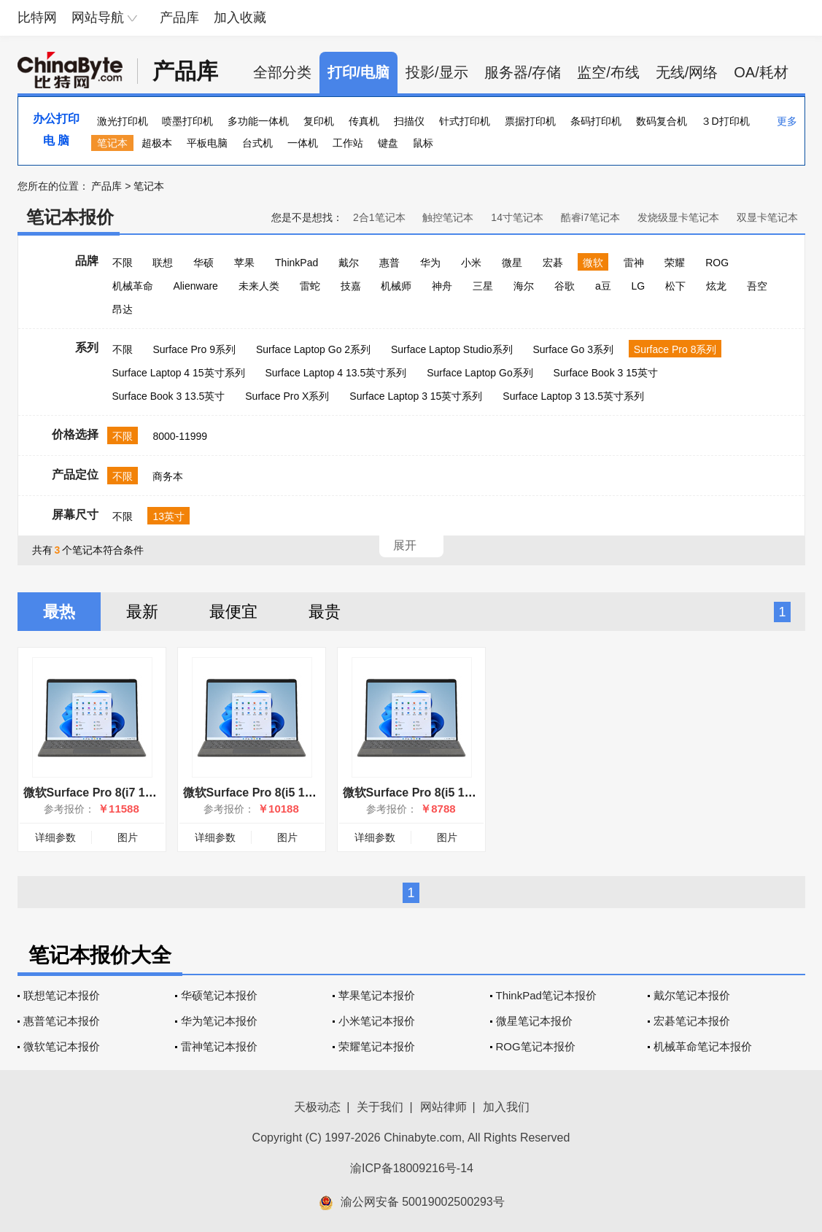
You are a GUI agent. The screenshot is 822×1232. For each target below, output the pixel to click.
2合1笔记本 (379, 217)
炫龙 (716, 286)
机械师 (396, 286)
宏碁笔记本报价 (692, 1021)
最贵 (325, 612)
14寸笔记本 (517, 217)
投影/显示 (437, 72)
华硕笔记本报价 (219, 995)
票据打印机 (530, 121)
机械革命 (132, 286)
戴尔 (348, 262)
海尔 (523, 286)
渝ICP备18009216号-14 (411, 1168)
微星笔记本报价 (534, 1021)
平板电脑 (207, 143)
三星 (483, 286)
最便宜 (233, 612)
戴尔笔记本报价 (692, 995)
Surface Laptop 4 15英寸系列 (178, 373)
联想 (162, 262)
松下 (675, 286)
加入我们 (506, 1107)
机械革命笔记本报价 (703, 1046)
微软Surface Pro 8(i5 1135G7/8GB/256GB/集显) (470, 792)
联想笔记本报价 (61, 995)
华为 (430, 262)
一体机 (302, 143)
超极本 (156, 143)
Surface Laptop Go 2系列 (313, 349)
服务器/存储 (523, 72)
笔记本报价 (70, 217)
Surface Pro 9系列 (194, 349)
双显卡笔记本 (767, 217)
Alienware (195, 286)
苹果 (244, 262)
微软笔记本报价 (61, 1046)
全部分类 (282, 72)
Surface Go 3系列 (572, 349)
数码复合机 (661, 121)
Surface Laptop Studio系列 (452, 349)
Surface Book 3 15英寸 (606, 373)
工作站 (348, 143)
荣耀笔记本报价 (376, 1046)
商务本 (167, 476)
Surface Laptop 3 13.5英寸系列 (573, 396)
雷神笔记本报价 (219, 1046)
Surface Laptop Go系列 (480, 373)
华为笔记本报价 (219, 1021)
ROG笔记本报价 (535, 1046)
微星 (512, 262)
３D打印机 (725, 121)
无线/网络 (687, 72)
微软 (593, 262)
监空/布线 (608, 72)
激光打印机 (122, 121)
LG (638, 286)
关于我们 (380, 1107)
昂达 (122, 309)
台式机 (257, 143)
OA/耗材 (761, 72)
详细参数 (55, 837)
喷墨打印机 (187, 121)
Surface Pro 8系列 (675, 349)
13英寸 (168, 516)
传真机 (364, 121)
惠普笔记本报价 (61, 1021)
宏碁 (553, 262)
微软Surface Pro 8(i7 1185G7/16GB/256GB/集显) (153, 792)
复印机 (318, 121)
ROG (717, 262)
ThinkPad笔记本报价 (546, 995)
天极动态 (317, 1107)
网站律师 (443, 1107)
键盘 (388, 143)
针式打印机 (464, 121)
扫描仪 (409, 121)
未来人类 (259, 286)
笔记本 (112, 143)
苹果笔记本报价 (376, 995)
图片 (127, 837)
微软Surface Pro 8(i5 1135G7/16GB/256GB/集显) (313, 792)
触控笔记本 (447, 217)
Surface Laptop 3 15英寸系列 (415, 396)
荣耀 (674, 262)
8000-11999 (179, 436)
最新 (142, 612)
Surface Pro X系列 (287, 396)
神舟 (442, 286)
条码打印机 (595, 121)
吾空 (757, 286)
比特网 (37, 17)
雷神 (634, 262)
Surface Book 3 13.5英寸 (168, 396)
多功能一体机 (258, 121)
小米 (471, 262)
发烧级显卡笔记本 (678, 217)
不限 (122, 262)
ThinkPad (296, 262)
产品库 (179, 17)
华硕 (203, 262)
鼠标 (423, 143)
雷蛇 (310, 286)
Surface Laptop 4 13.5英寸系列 (336, 373)
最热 (59, 612)
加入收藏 (240, 17)
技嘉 (351, 286)
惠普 (389, 262)
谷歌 (564, 286)
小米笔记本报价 (376, 1021)
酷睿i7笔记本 (590, 217)
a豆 (603, 286)
